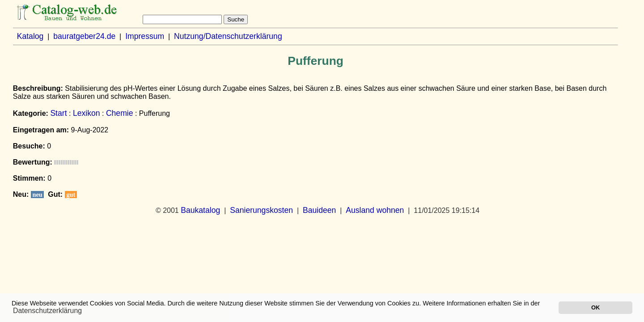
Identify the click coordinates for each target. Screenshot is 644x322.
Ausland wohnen (375, 210)
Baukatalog (200, 210)
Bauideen (319, 210)
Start (58, 113)
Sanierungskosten (261, 210)
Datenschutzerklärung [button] (47, 310)
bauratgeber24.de (84, 36)
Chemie (119, 113)
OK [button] (595, 307)
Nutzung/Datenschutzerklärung (228, 36)
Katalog (30, 36)
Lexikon (86, 113)
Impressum (144, 36)
